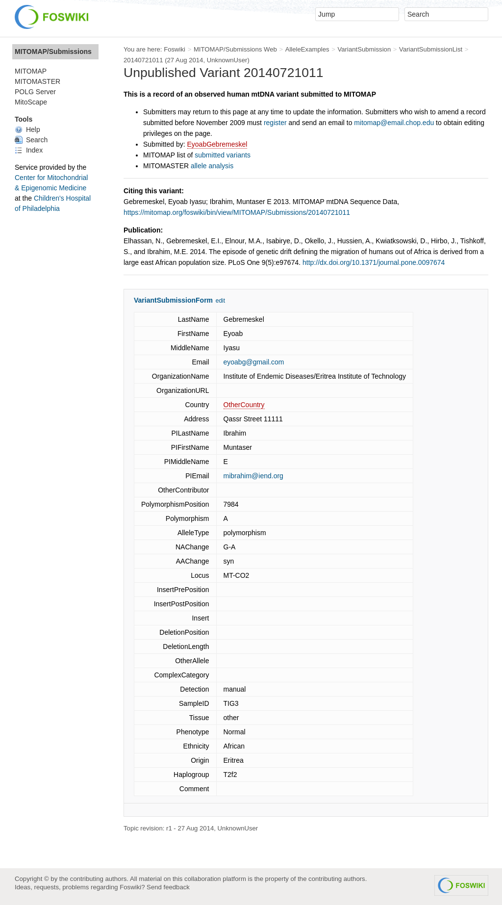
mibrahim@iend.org (253, 476)
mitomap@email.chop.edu (394, 123)
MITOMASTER (37, 81)
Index (29, 150)
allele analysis (212, 166)
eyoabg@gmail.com (254, 362)
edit (220, 300)
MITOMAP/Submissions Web (235, 49)
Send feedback (168, 887)
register (275, 123)
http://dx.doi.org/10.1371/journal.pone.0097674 (373, 262)
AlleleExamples (307, 49)
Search (31, 140)
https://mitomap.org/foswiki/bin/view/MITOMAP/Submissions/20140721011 (237, 212)
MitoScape (31, 102)
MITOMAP (31, 71)
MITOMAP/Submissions (53, 51)
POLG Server (35, 92)
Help (27, 129)
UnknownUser (227, 60)
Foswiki (174, 49)
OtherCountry (244, 405)
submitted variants (223, 155)
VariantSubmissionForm (173, 300)
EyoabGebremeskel (217, 144)
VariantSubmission (364, 49)
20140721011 (143, 60)
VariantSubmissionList (430, 49)
